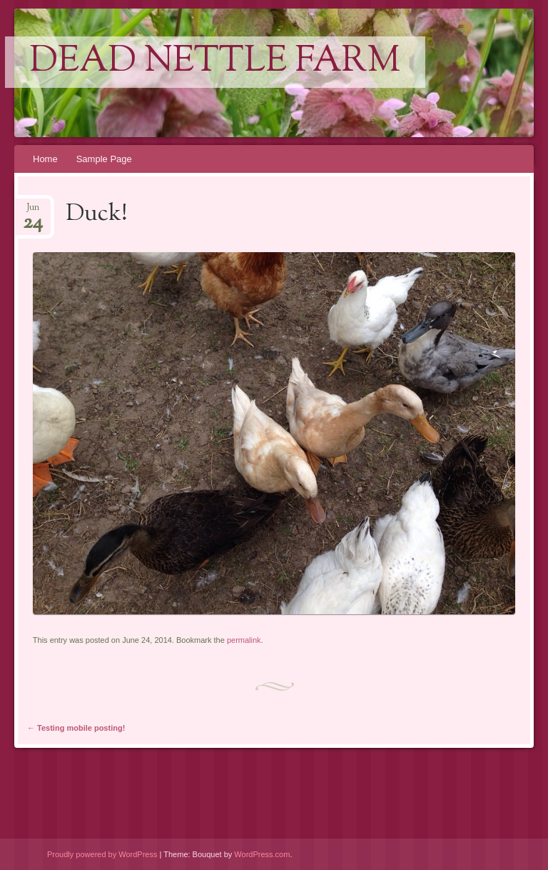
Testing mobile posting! (76, 728)
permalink (244, 640)
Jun (33, 211)
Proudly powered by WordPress (102, 854)
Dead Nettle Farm (215, 62)
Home (45, 159)
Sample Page (104, 159)
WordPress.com (262, 854)
